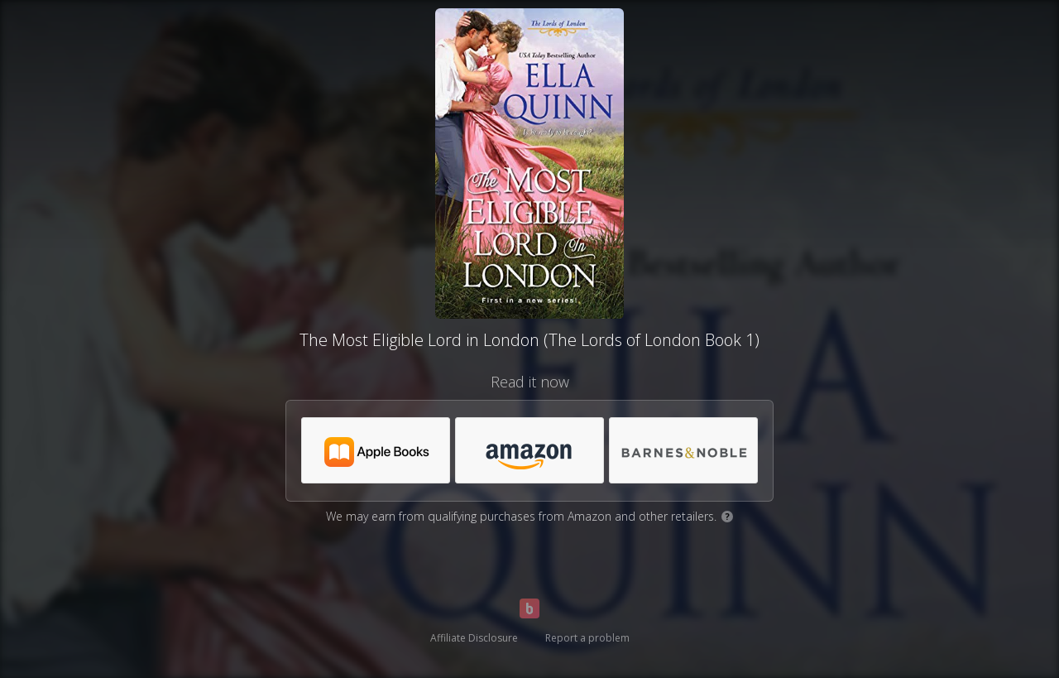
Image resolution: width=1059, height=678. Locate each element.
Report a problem (587, 638)
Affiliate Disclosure (474, 638)
